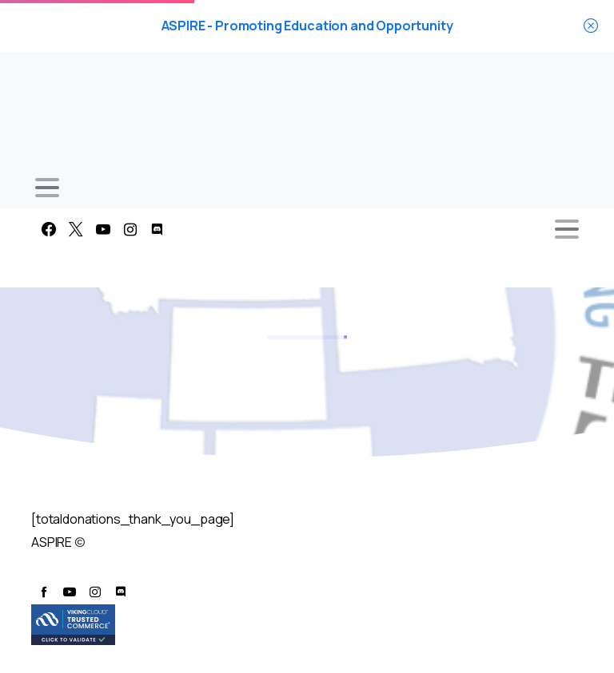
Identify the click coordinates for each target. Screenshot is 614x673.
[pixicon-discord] (121, 592)
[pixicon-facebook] (44, 592)
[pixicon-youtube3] (69, 592)
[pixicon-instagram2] (95, 592)
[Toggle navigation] (47, 187)
